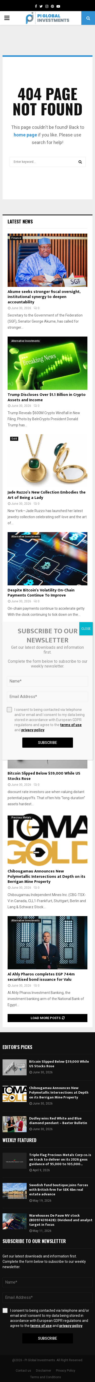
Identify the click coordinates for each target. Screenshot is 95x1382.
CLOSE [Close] (86, 629)
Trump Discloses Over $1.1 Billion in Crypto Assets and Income (47, 397)
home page (25, 134)
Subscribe (47, 1338)
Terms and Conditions (45, 1377)
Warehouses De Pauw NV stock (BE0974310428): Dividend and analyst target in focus (60, 1220)
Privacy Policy (65, 1370)
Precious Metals (21, 817)
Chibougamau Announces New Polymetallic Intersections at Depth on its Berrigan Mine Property (46, 876)
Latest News (20, 221)
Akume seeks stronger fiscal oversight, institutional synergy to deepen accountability (44, 297)
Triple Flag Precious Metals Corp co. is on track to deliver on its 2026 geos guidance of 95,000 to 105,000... (60, 1159)
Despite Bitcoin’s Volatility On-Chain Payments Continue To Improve (41, 593)
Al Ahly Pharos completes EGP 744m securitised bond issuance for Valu (41, 977)
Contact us (23, 1370)
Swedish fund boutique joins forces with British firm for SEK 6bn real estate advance (58, 1189)
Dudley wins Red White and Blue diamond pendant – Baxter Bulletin (58, 1120)
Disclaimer (43, 1370)
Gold (14, 438)
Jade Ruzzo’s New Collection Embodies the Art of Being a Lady (47, 495)
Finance (16, 238)
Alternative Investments (25, 341)
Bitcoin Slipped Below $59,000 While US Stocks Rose (44, 776)
